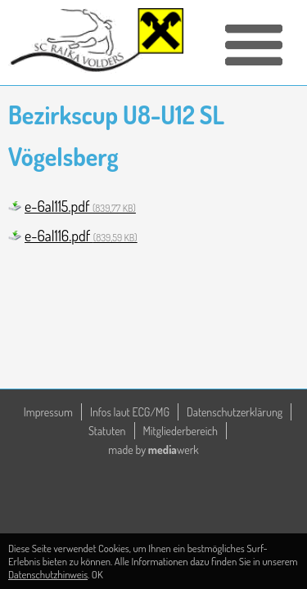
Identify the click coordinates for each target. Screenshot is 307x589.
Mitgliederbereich (181, 431)
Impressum (48, 412)
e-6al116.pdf (81, 236)
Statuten (107, 431)
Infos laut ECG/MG (129, 412)
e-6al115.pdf (80, 206)
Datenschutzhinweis (48, 574)
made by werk (153, 449)
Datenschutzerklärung (234, 412)
